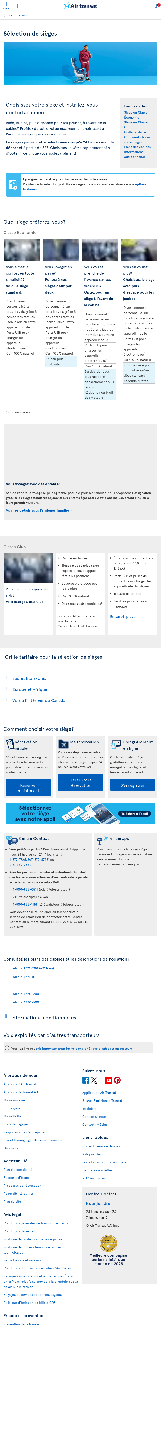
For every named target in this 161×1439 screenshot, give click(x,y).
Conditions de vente (19, 1231)
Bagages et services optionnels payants (33, 1294)
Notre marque (14, 1100)
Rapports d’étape (16, 1177)
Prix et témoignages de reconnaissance (33, 1140)
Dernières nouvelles (97, 1170)
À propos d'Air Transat (20, 1084)
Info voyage (12, 1108)
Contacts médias (94, 1124)
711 (15, 897)
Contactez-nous (94, 1116)
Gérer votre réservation (80, 782)
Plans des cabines (137, 147)
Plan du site (12, 1201)
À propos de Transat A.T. (21, 1092)
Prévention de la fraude (21, 1324)
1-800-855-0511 (25, 889)
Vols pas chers (92, 1154)
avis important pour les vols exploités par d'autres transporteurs (84, 1048)
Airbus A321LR (23, 977)
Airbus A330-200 (26, 993)
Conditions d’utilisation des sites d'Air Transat (38, 1268)
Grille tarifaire (135, 132)
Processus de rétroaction (22, 1185)
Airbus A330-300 (26, 1002)
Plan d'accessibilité (18, 1169)
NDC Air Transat (94, 1178)
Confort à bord (17, 15)
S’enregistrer (133, 785)
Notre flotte (12, 1116)
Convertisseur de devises (101, 1146)
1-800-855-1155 (25, 904)
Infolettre (89, 1108)
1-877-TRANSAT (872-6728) (29, 859)
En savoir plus (121, 616)
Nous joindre (98, 1203)
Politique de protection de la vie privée (33, 1239)
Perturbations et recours (22, 1260)
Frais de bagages (16, 1124)
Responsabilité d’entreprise (24, 1132)
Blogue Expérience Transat (102, 1100)
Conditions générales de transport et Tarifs (36, 1223)
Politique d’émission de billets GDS (29, 1302)
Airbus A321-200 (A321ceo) (33, 968)
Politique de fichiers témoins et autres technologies (32, 1250)
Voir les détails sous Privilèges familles (38, 510)
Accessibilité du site (19, 1193)
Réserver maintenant (28, 787)
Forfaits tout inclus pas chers (104, 1162)
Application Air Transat (99, 1092)
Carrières (11, 1148)
